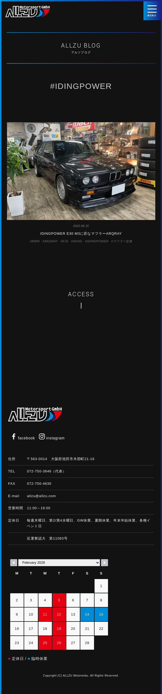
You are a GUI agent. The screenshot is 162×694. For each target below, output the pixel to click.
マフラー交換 (122, 241)
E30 (66, 241)
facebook (23, 438)
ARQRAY (51, 241)
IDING (77, 241)
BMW (36, 241)
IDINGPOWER (98, 241)
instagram (52, 438)
